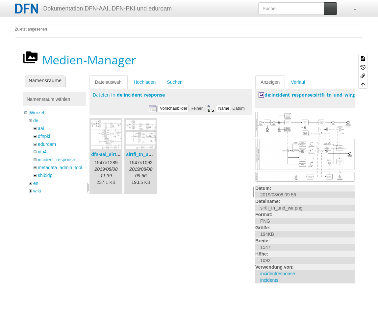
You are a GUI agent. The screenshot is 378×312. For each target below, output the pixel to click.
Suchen (174, 82)
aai (41, 128)
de (35, 120)
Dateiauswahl (108, 82)
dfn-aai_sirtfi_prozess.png (119, 154)
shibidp (45, 175)
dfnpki (44, 136)
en (35, 183)
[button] (351, 8)
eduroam (47, 144)
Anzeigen (270, 82)
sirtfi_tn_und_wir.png (149, 154)
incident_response (56, 159)
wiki (37, 190)
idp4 (42, 151)
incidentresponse (277, 273)
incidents (269, 280)
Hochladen (145, 82)
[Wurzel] (37, 112)
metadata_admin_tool (60, 167)
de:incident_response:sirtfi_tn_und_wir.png (313, 95)
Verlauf (298, 82)
